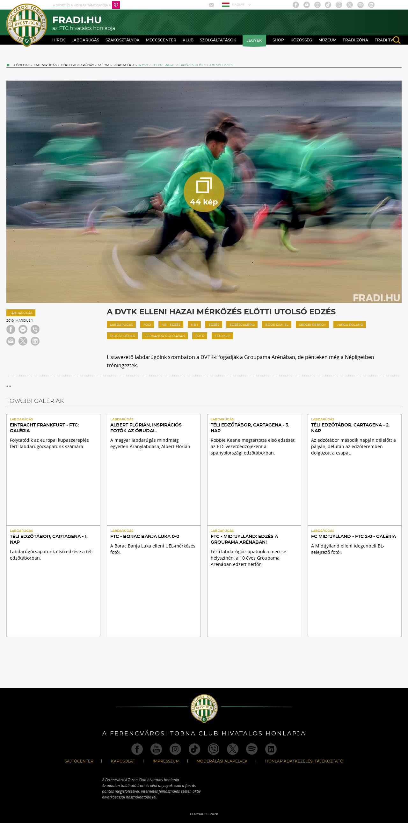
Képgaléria (124, 65)
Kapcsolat (123, 761)
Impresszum (166, 761)
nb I (194, 324)
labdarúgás (121, 324)
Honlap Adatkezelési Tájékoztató (304, 761)
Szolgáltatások (218, 40)
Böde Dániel (276, 324)
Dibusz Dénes (122, 336)
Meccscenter (161, 40)
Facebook (296, 5)
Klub (188, 40)
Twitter (349, 5)
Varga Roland (350, 324)
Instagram (317, 5)
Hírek (58, 40)
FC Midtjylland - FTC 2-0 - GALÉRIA (353, 536)
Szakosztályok (123, 40)
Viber (339, 5)
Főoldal (22, 65)
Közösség (301, 40)
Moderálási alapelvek (222, 761)
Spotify (360, 5)
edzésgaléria (242, 324)
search (397, 40)
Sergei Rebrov (312, 324)
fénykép (222, 336)
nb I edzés (171, 324)
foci (147, 324)
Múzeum (327, 40)
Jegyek (254, 40)
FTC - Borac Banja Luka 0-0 (144, 536)
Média (103, 65)
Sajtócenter (79, 761)
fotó (199, 336)
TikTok (328, 5)
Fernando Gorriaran (165, 336)
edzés (213, 324)
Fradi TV (384, 40)
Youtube (306, 5)
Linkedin (371, 5)
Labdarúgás (85, 40)
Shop (278, 40)
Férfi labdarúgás (77, 65)
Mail (212, 5)
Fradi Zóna (355, 40)
